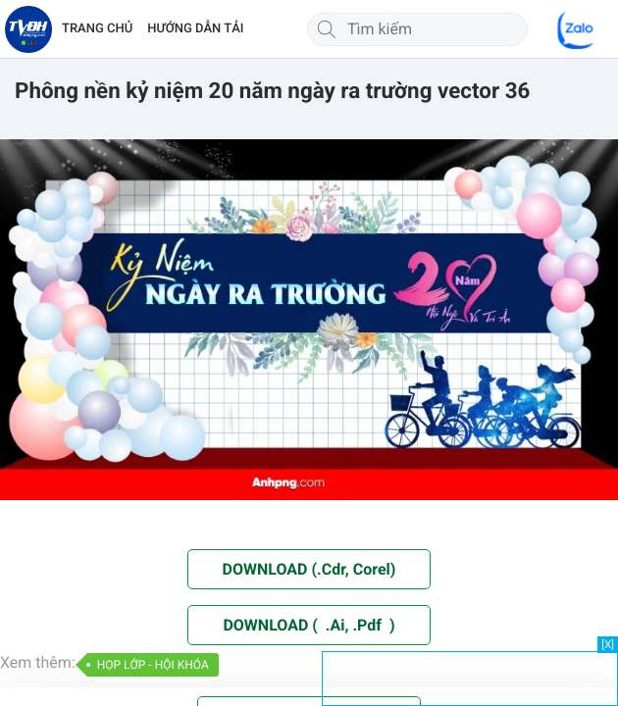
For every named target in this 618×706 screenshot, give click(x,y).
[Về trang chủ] (28, 29)
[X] (607, 644)
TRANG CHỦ (97, 29)
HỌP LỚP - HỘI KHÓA (153, 665)
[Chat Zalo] (576, 29)
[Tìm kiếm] (326, 29)
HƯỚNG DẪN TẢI (195, 29)
